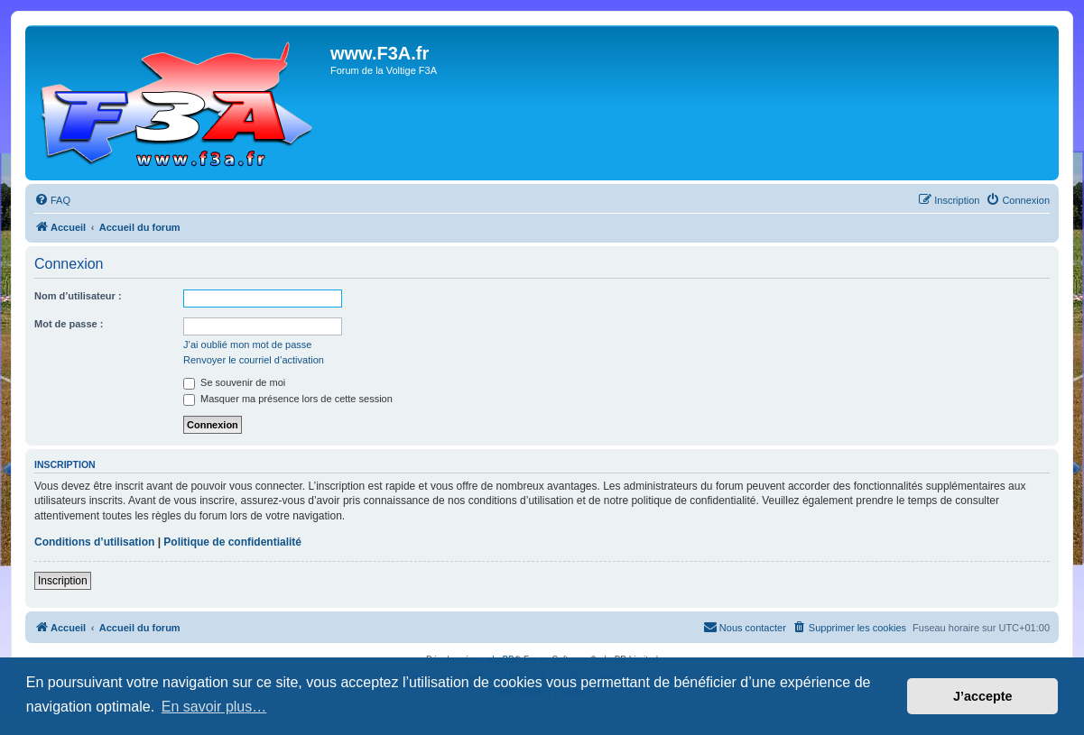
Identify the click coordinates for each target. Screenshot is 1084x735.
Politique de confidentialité (232, 542)
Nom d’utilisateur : (78, 295)
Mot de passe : (68, 323)
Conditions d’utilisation (94, 542)
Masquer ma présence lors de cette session (288, 398)
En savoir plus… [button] (214, 706)
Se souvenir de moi (234, 382)
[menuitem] (52, 200)
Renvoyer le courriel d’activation (253, 359)
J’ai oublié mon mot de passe (247, 344)
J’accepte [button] (983, 696)
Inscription (63, 580)
